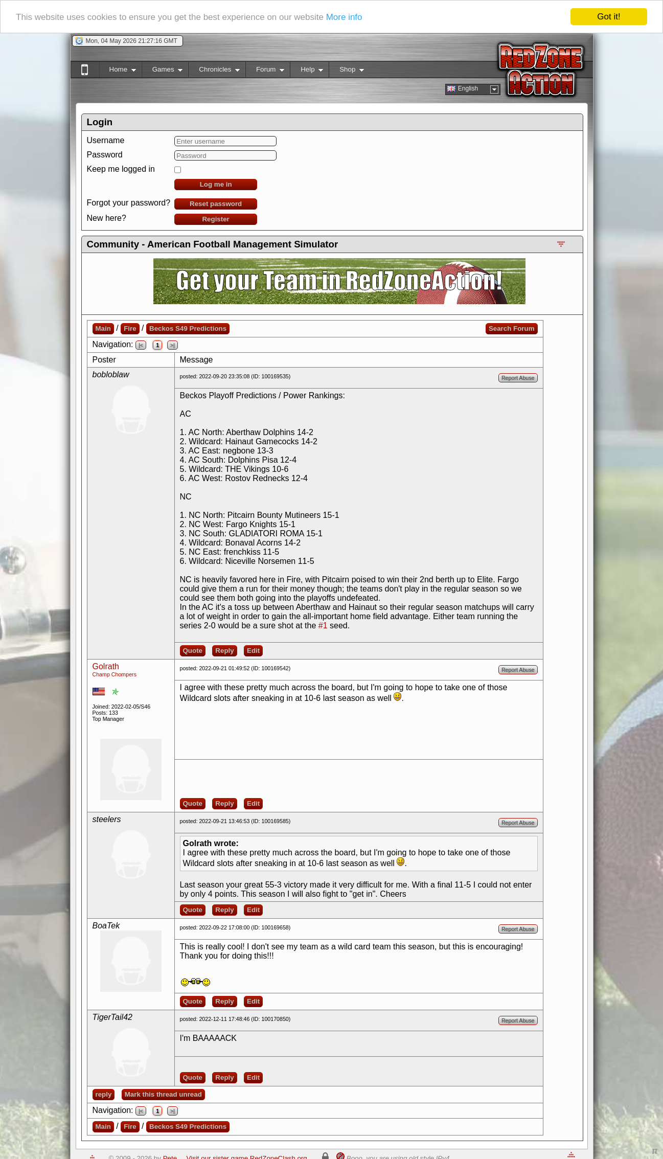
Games (162, 71)
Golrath (106, 666)
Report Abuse (518, 378)
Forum (264, 71)
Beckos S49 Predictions (187, 328)
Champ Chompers (114, 674)
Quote (193, 650)
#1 (323, 625)
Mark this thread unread (163, 1094)
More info (344, 17)
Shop (346, 71)
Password (105, 154)
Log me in (216, 184)
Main (103, 328)
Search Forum (512, 328)
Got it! (608, 16)
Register (215, 219)
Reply (224, 650)
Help (306, 71)
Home (117, 71)
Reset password (216, 204)
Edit (253, 650)
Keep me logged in (121, 169)
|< (141, 345)
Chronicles (214, 71)
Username (106, 140)
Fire (130, 328)
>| (172, 345)
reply (104, 1094)
